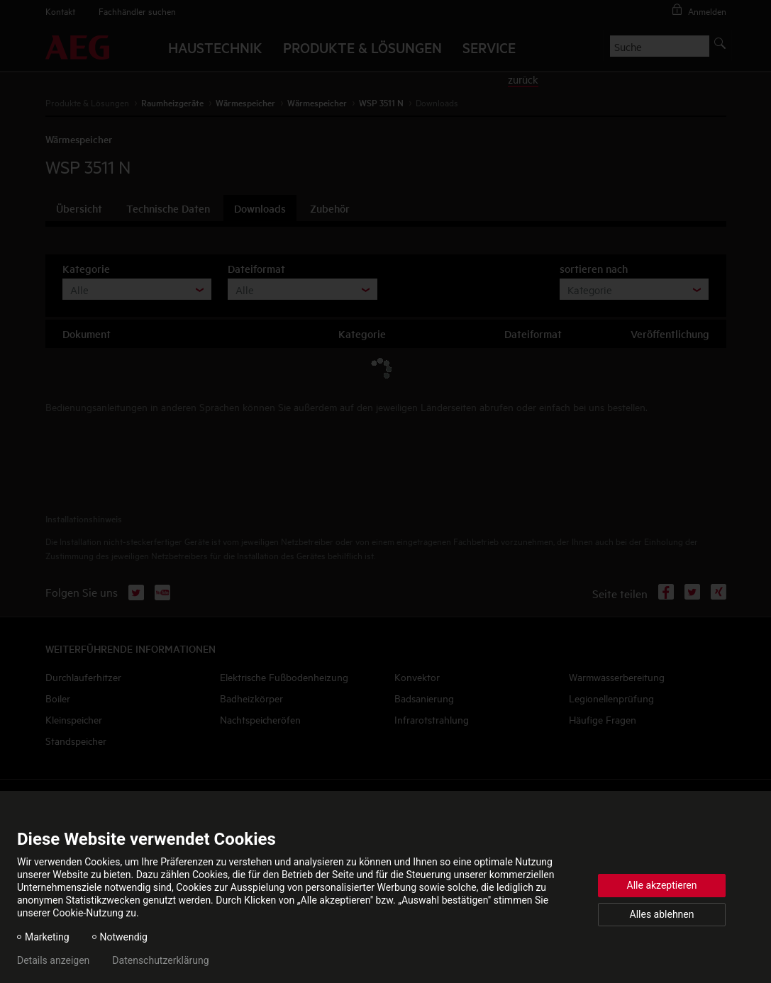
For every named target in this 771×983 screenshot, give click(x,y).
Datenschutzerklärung (160, 960)
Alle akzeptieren (662, 885)
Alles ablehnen (662, 914)
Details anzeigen (53, 960)
